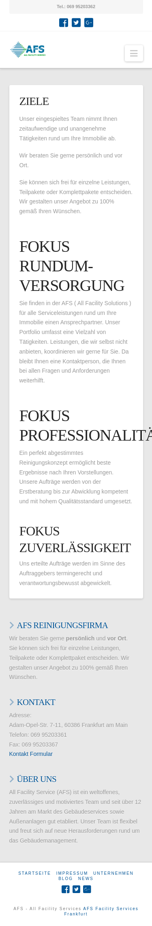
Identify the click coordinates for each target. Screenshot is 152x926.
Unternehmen (113, 873)
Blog (65, 878)
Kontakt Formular (31, 754)
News (86, 878)
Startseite (34, 873)
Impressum (72, 873)
